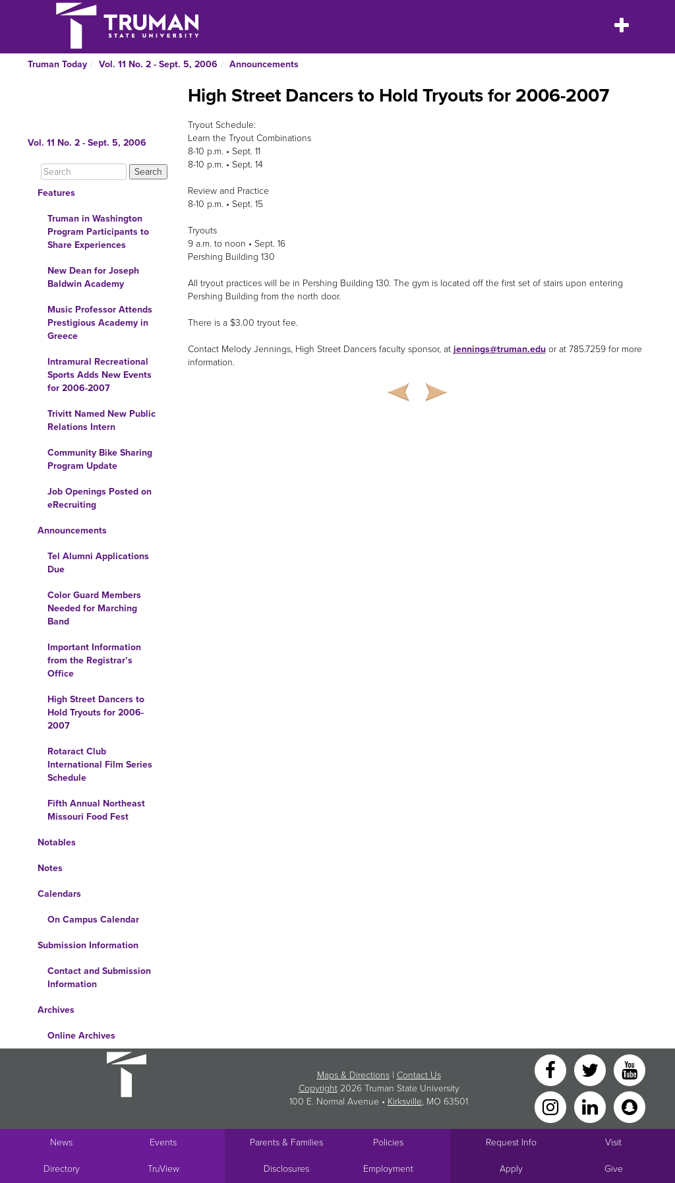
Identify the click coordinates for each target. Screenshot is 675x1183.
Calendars (59, 893)
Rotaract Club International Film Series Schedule (99, 764)
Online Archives (81, 1035)
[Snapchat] (629, 1106)
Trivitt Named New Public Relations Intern (101, 420)
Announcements (264, 64)
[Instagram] (552, 1106)
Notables (57, 842)
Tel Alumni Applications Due (98, 563)
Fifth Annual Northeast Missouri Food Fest (96, 810)
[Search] (84, 172)
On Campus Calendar (93, 919)
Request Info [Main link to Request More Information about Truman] (511, 1142)
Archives (56, 1010)
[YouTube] (629, 1069)
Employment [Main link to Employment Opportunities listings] (388, 1168)
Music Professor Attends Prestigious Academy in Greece (99, 323)
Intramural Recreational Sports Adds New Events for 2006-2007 (99, 375)
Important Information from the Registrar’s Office (94, 660)
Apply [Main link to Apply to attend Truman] (511, 1168)
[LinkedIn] (591, 1106)
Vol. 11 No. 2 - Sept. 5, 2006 (158, 64)
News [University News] (61, 1142)
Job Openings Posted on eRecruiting (99, 498)
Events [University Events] (163, 1142)
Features (56, 192)
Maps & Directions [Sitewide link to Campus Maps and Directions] (353, 1075)
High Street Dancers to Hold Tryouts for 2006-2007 (95, 712)
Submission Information (88, 945)
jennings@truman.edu (500, 349)
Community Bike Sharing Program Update (99, 459)
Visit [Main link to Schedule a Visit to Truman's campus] (613, 1142)
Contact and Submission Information (99, 977)
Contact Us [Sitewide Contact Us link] (419, 1075)
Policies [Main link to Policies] (388, 1142)
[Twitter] (591, 1069)
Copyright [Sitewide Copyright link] (318, 1088)
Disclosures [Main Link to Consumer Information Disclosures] (286, 1168)
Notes (50, 868)
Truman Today (57, 64)
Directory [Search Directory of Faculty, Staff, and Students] (62, 1168)
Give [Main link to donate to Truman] (613, 1168)
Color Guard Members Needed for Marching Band (94, 608)
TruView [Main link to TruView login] (163, 1168)
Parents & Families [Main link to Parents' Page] (286, 1142)
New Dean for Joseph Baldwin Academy (93, 277)
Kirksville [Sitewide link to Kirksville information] (405, 1101)
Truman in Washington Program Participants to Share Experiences (98, 232)
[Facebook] (552, 1069)
